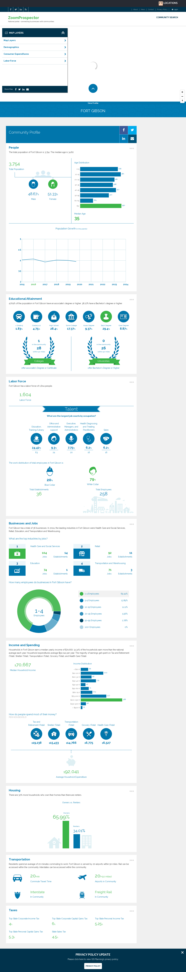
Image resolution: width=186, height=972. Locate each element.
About (135, 9)
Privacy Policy (162, 9)
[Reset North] (182, 101)
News (143, 9)
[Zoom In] (182, 92)
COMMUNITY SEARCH (167, 17)
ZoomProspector (23, 18)
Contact (151, 9)
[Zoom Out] (182, 96)
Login (175, 9)
